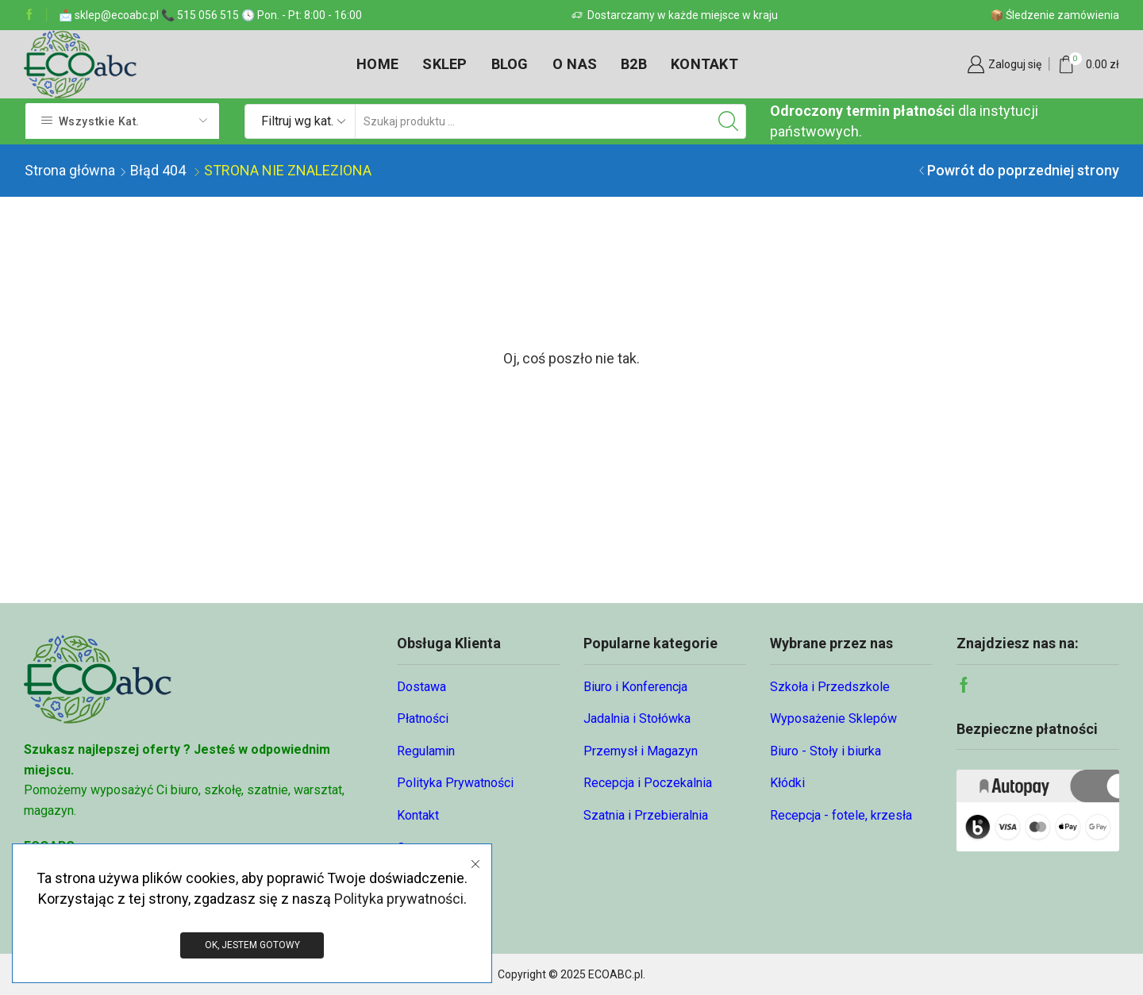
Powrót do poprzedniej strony (1023, 170)
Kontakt (704, 64)
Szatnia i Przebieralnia (645, 815)
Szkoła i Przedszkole (830, 686)
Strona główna (70, 170)
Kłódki (787, 782)
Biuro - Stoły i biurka (825, 751)
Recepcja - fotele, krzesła (841, 815)
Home (377, 64)
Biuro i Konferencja (635, 686)
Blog (510, 64)
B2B (634, 64)
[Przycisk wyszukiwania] (728, 121)
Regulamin (426, 751)
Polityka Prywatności (455, 782)
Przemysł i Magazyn (640, 751)
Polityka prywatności (399, 897)
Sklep (444, 64)
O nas (574, 64)
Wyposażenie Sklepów (833, 718)
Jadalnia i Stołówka (637, 718)
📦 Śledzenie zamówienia (1054, 15)
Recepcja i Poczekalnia (647, 782)
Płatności (422, 718)
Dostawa (421, 686)
